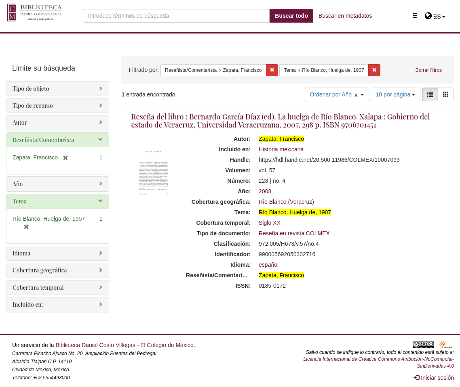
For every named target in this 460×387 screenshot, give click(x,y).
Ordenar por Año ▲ (337, 94)
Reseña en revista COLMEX (294, 233)
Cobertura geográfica (40, 270)
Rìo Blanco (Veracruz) (286, 202)
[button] (435, 16)
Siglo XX (270, 223)
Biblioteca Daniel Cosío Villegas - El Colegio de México (124, 345)
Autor (20, 122)
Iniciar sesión (434, 377)
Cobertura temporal (38, 287)
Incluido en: (28, 304)
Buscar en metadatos (345, 16)
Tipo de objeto (31, 88)
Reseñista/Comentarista (43, 140)
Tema (20, 201)
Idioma (21, 253)
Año (18, 184)
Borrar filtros (429, 70)
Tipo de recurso (33, 105)
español (269, 264)
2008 (265, 191)
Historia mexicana (281, 149)
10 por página (396, 94)
